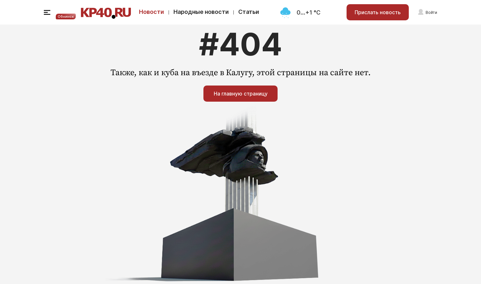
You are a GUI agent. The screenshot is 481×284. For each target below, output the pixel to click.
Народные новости (201, 11)
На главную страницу (241, 93)
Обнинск (66, 16)
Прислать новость (378, 12)
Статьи (248, 11)
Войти (431, 12)
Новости (151, 11)
